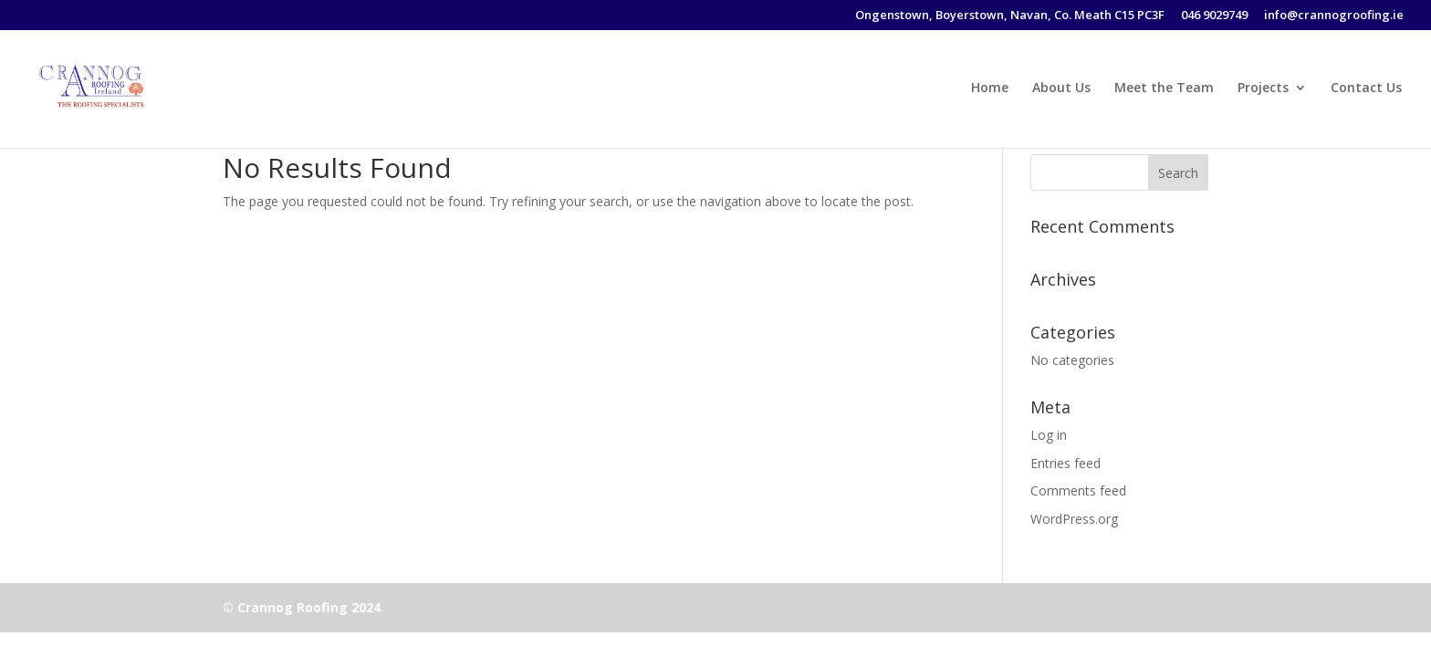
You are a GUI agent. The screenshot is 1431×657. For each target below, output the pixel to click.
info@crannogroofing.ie (1334, 16)
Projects (1263, 88)
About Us (1061, 88)
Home (989, 88)
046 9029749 (1214, 16)
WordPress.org (1074, 518)
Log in (1048, 434)
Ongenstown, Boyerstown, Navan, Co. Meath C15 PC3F (1010, 16)
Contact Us (1366, 88)
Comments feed (1078, 490)
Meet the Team (1164, 88)
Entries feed (1065, 463)
